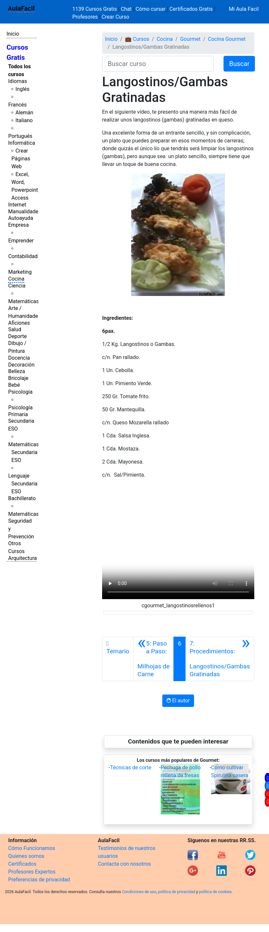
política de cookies (215, 892)
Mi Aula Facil (244, 9)
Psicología (20, 392)
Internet (17, 205)
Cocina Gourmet (226, 39)
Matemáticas (23, 301)
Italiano (24, 120)
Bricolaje (18, 378)
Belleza (16, 371)
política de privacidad (176, 892)
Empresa (18, 225)
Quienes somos (26, 856)
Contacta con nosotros (124, 864)
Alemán (24, 112)
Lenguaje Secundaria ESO (22, 484)
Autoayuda (20, 218)
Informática (21, 143)
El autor (178, 700)
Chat (126, 9)
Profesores (85, 17)
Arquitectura (22, 558)
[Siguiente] (219, 659)
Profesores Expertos (31, 872)
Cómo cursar (150, 9)
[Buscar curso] (158, 64)
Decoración (21, 365)
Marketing (19, 272)
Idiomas (17, 81)
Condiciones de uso (139, 892)
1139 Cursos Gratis (95, 9)
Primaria (18, 414)
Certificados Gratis (191, 9)
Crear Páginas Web (20, 159)
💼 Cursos (137, 39)
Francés (17, 105)
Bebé (14, 385)
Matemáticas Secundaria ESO (23, 452)
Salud (14, 329)
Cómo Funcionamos (31, 848)
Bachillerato (22, 498)
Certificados (22, 864)
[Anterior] (153, 659)
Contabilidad (23, 256)
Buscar (239, 64)
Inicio (13, 34)
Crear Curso (115, 17)
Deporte (17, 336)
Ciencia (17, 286)
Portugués (20, 136)
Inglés (22, 89)
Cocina (16, 279)
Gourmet (190, 39)
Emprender (21, 240)
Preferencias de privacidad (39, 879)
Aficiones (19, 323)
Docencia (19, 358)
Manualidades (24, 211)
